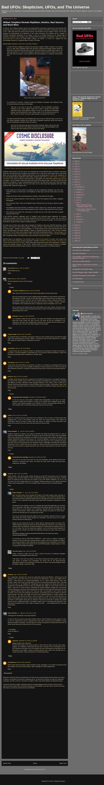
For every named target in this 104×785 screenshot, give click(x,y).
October (78, 192)
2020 (76, 177)
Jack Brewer (11, 348)
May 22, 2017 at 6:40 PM (24, 334)
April (77, 214)
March (78, 216)
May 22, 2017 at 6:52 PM (33, 290)
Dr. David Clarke (77, 278)
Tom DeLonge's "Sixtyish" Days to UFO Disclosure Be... (86, 209)
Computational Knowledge (20, 397)
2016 (76, 225)
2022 (76, 171)
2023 (76, 169)
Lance (9, 278)
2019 (76, 179)
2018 (76, 182)
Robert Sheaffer (12, 431)
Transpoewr (11, 362)
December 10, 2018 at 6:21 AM (37, 457)
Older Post (62, 763)
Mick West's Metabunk (79, 253)
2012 (76, 235)
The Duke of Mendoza (18, 290)
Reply (9, 273)
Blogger (63, 781)
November (79, 189)
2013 (76, 233)
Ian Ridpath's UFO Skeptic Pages (83, 269)
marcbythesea (12, 662)
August (78, 197)
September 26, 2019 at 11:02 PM (28, 640)
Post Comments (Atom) (38, 769)
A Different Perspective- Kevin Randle (84, 275)
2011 (76, 238)
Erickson (10, 376)
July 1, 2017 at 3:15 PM (20, 574)
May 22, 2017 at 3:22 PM (19, 278)
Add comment (8, 673)
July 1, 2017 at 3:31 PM (29, 551)
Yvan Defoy (11, 268)
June (77, 200)
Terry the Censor (17, 551)
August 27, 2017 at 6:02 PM (26, 316)
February (79, 219)
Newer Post (7, 763)
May (77, 202)
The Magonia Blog (78, 282)
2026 (76, 161)
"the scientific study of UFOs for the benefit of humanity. (39, 239)
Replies (12, 287)
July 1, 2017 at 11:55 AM (21, 473)
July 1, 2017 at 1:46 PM (31, 492)
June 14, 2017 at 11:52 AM (19, 415)
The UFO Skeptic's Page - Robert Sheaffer (85, 272)
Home (35, 763)
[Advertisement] (34, 745)
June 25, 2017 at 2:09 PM (27, 431)
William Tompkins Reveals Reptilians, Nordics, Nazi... (84, 205)
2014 (76, 230)
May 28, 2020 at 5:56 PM (23, 662)
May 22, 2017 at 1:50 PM (22, 268)
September (79, 195)
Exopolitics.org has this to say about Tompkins (24, 44)
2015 (76, 228)
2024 (76, 166)
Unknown (15, 316)
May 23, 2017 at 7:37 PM (22, 362)
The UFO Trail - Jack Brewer (81, 250)
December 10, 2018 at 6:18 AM (37, 397)
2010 (76, 241)
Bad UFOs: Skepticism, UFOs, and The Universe (45, 7)
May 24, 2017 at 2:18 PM (20, 376)
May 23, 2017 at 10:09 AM (23, 348)
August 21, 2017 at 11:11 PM (28, 613)
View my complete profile (80, 353)
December (79, 187)
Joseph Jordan (12, 334)
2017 (76, 184)
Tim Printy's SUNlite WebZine (81, 261)
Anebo (10, 415)
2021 (76, 174)
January (78, 222)
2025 (76, 164)
